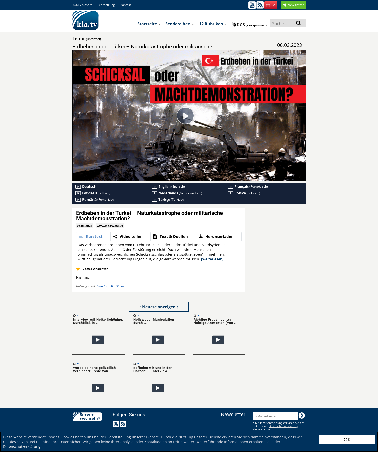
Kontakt (125, 5)
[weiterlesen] (212, 259)
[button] (270, 5)
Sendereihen (179, 24)
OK (347, 439)
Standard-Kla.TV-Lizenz (112, 286)
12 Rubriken (213, 24)
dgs (250, 25)
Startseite (148, 24)
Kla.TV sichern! (83, 5)
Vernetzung (107, 5)
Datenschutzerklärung (21, 446)
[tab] (93, 236)
